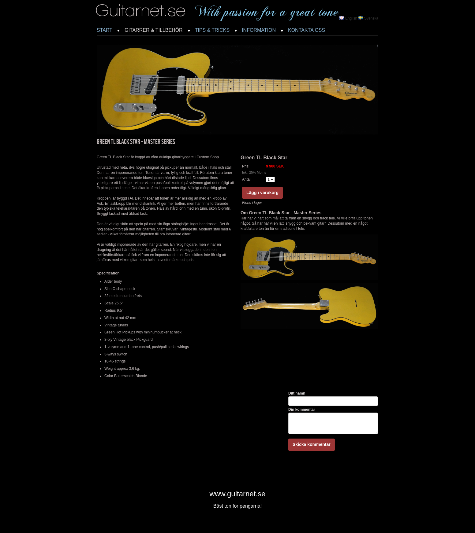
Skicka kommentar (312, 444)
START (104, 30)
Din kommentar (301, 409)
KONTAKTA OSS (306, 30)
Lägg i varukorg (262, 192)
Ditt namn (296, 393)
